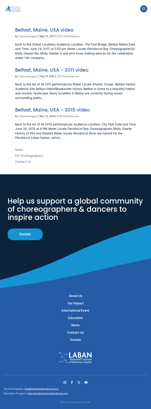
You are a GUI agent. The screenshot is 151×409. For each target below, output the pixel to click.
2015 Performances (68, 116)
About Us (75, 296)
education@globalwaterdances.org (47, 393)
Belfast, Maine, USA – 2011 (51, 70)
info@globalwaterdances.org (41, 388)
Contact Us (23, 162)
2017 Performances (68, 36)
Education (75, 318)
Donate (25, 234)
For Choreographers (29, 156)
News (19, 150)
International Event (75, 310)
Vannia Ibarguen (28, 36)
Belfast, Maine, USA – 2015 (52, 110)
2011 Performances (68, 76)
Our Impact (75, 303)
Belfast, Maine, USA (44, 30)
